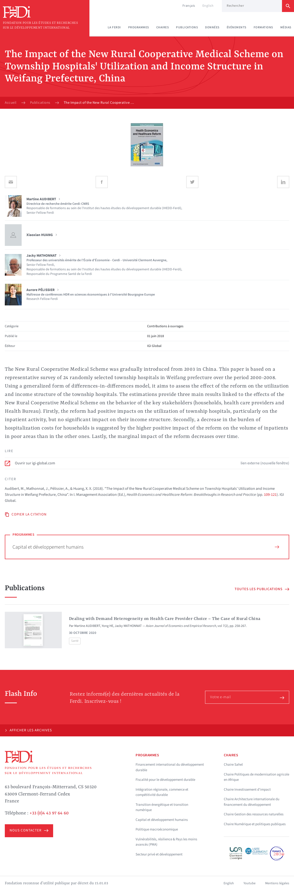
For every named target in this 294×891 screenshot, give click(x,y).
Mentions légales (277, 883)
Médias (285, 27)
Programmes (138, 27)
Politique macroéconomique (157, 829)
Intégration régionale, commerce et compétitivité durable (162, 792)
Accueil (11, 102)
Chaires (162, 27)
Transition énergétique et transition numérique (162, 807)
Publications (187, 27)
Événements (236, 27)
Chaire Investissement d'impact (247, 789)
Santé (74, 641)
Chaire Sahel (233, 764)
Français (188, 5)
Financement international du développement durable (170, 767)
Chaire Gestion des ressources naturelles (253, 814)
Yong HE (107, 626)
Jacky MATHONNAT (128, 626)
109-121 (270, 494)
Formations (263, 27)
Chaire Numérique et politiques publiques (255, 824)
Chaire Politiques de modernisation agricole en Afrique (256, 777)
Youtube (250, 883)
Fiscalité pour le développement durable (165, 779)
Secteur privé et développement (159, 854)
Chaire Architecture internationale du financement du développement (251, 802)
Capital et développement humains (146, 547)
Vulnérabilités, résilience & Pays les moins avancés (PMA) (166, 842)
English (208, 5)
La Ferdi (114, 27)
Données (212, 27)
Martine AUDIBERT (87, 626)
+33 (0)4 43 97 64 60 (49, 813)
